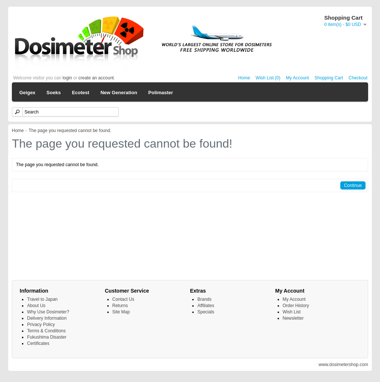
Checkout (357, 77)
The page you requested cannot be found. (70, 130)
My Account (297, 77)
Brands (204, 299)
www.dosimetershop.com (343, 364)
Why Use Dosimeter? (48, 312)
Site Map (121, 312)
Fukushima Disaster (46, 337)
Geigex (27, 92)
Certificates (38, 343)
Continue (353, 185)
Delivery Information (47, 318)
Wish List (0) (268, 77)
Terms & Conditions (46, 330)
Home (244, 77)
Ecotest (80, 92)
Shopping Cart (329, 77)
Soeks (53, 92)
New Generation (119, 92)
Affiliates (205, 305)
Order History (296, 305)
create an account (96, 77)
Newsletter (293, 318)
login (67, 77)
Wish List (292, 312)
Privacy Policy (41, 324)
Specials (205, 312)
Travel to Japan (42, 299)
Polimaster (160, 92)
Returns (120, 305)
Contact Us (123, 299)
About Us (36, 305)
